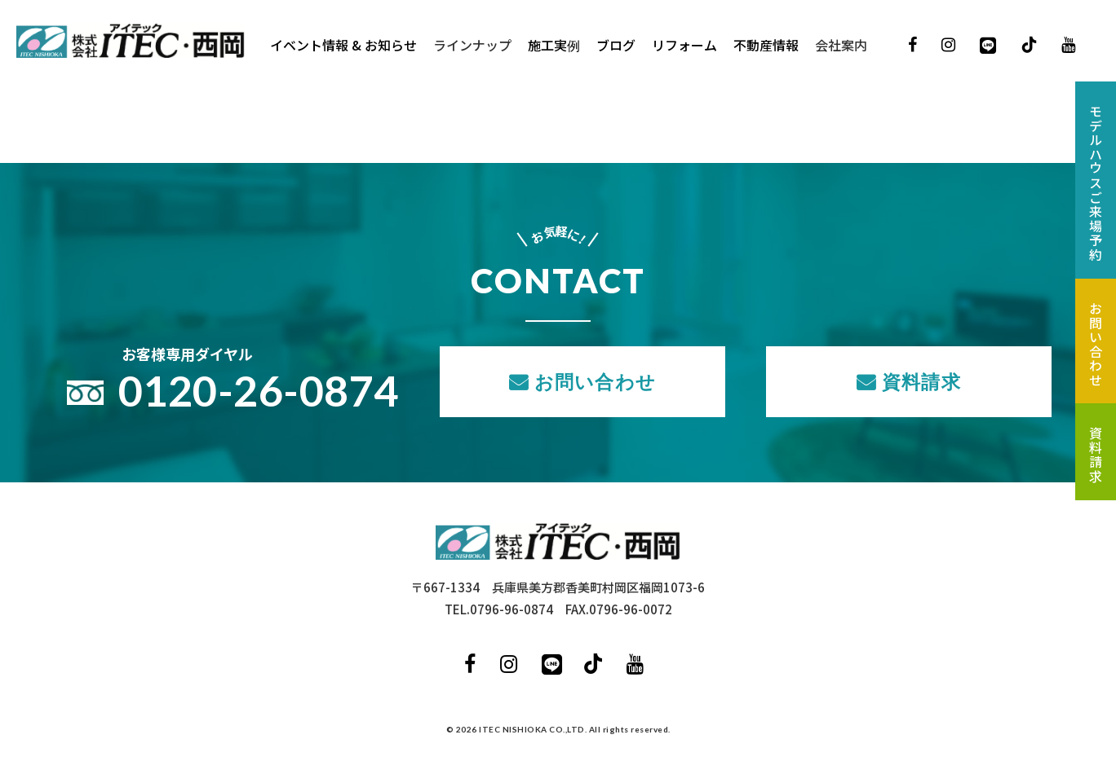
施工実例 (554, 45)
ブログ (616, 45)
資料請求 (921, 381)
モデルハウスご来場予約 (1095, 183)
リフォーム (684, 45)
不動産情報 (766, 45)
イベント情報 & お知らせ (343, 45)
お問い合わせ (595, 381)
